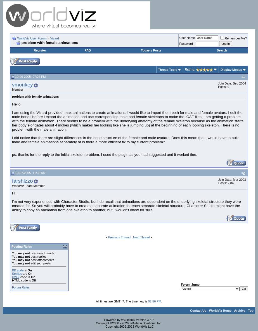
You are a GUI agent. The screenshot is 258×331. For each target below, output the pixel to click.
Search (222, 50)
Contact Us (198, 310)
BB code (18, 270)
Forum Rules (21, 287)
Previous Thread (119, 237)
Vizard (54, 38)
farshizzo (22, 181)
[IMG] (16, 277)
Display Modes (231, 69)
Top (251, 310)
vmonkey (22, 85)
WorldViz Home (220, 310)
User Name (187, 37)
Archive (239, 310)
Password (186, 43)
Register (40, 50)
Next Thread (141, 237)
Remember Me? (233, 38)
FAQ (88, 50)
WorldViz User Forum (32, 38)
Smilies (17, 273)
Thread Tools (167, 69)
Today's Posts (151, 50)
